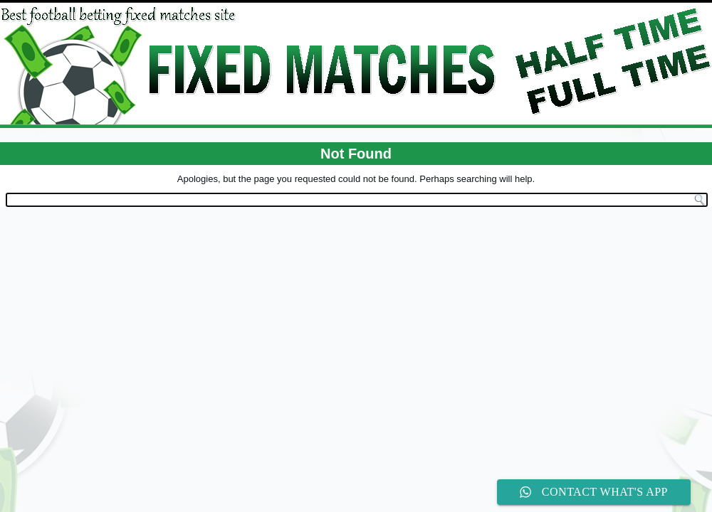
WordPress (303, 226)
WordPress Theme (366, 226)
